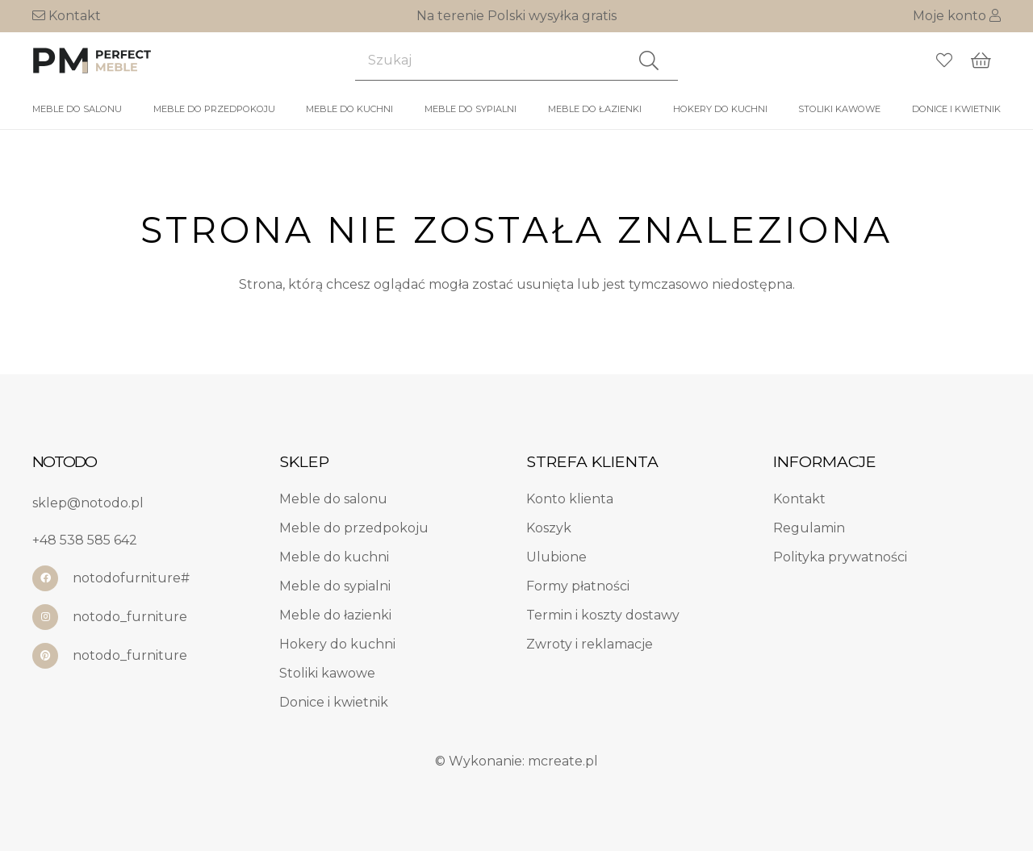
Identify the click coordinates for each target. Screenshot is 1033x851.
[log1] (92, 60)
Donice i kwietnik (333, 702)
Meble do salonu (333, 499)
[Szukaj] (516, 60)
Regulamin (809, 528)
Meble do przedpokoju (354, 528)
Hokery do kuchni (337, 644)
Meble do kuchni (334, 557)
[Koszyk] (981, 60)
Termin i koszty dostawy (603, 615)
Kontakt (66, 15)
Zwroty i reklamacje (589, 644)
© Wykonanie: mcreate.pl (516, 761)
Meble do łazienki (335, 615)
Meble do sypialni (335, 586)
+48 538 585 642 (84, 540)
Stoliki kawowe (327, 673)
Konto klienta (569, 499)
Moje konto (957, 15)
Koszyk (548, 528)
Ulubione (556, 557)
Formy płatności (577, 586)
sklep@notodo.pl (88, 503)
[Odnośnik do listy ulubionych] (944, 60)
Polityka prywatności (840, 557)
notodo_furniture (130, 616)
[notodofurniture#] (52, 578)
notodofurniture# (131, 578)
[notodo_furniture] (52, 617)
